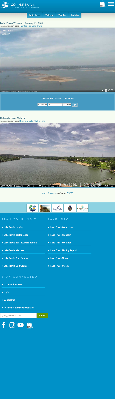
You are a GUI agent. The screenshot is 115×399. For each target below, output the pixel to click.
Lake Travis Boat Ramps (16, 258)
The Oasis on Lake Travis (30, 26)
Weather (62, 15)
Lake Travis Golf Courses (16, 265)
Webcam (49, 15)
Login (6, 292)
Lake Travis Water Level (62, 227)
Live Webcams (49, 193)
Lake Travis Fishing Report (63, 250)
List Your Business (13, 284)
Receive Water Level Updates (19, 307)
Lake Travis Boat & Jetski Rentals (20, 242)
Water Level (34, 15)
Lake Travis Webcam (60, 234)
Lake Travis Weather (60, 242)
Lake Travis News (59, 258)
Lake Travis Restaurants (16, 234)
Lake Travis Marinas (14, 250)
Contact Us (9, 299)
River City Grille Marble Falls (32, 121)
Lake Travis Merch (59, 265)
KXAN (70, 193)
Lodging (75, 15)
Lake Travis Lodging (14, 227)
